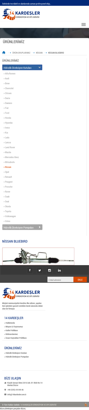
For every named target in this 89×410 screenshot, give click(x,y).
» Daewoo (8, 102)
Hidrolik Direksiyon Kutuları (17, 67)
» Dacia (7, 98)
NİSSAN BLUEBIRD (56, 52)
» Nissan (7, 166)
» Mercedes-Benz (11, 157)
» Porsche (8, 186)
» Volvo (7, 221)
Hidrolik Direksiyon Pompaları (19, 227)
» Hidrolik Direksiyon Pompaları (16, 356)
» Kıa (6, 132)
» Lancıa (7, 142)
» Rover (7, 191)
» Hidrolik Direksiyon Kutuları (15, 353)
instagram (49, 267)
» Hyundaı (8, 122)
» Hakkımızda (9, 322)
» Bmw (7, 83)
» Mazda (7, 152)
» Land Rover (9, 147)
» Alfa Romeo (9, 73)
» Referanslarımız (11, 334)
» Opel (6, 171)
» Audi (6, 78)
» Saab (7, 196)
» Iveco (7, 127)
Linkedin (59, 270)
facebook (30, 270)
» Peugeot (8, 181)
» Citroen (8, 93)
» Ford (6, 112)
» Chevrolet (9, 88)
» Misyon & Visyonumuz (13, 326)
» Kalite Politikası (11, 330)
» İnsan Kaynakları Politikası (15, 337)
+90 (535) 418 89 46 (16, 389)
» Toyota (7, 211)
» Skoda (7, 206)
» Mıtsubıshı (9, 162)
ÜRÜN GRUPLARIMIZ (21, 52)
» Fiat (6, 107)
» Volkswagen (10, 216)
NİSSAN (39, 52)
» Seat (6, 201)
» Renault (8, 176)
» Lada (6, 137)
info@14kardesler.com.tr (16, 394)
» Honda (7, 117)
